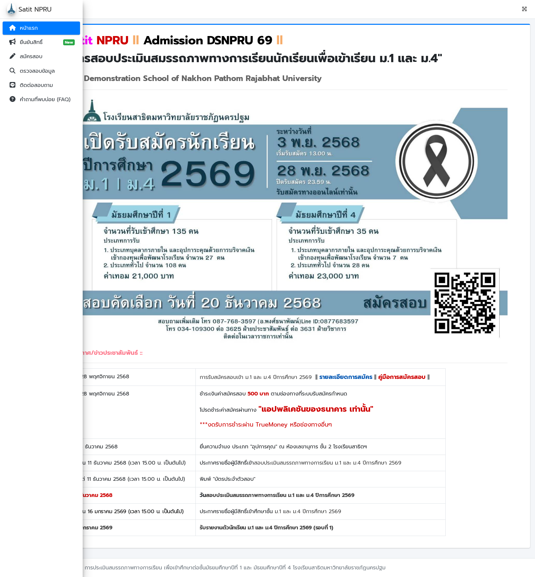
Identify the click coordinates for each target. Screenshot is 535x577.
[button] (524, 9)
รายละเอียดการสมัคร (373, 377)
